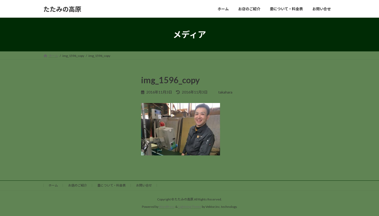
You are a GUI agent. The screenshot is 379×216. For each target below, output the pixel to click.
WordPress (166, 207)
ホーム (53, 185)
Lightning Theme (190, 207)
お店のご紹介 (77, 185)
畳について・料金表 (111, 185)
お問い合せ (144, 185)
